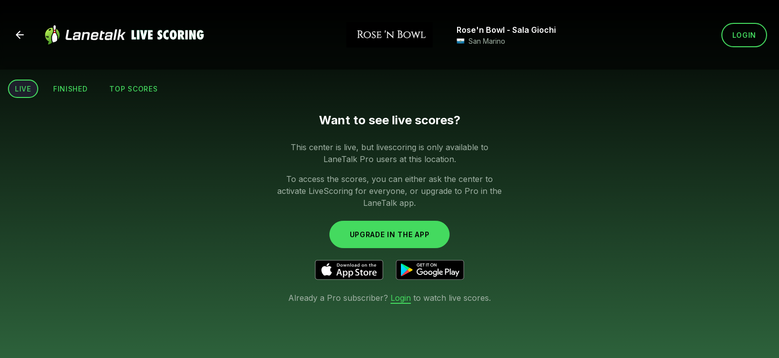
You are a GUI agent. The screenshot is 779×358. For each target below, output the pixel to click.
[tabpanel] (389, 207)
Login (744, 35)
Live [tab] (23, 89)
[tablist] (86, 88)
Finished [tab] (70, 89)
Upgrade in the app (390, 234)
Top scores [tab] (133, 89)
